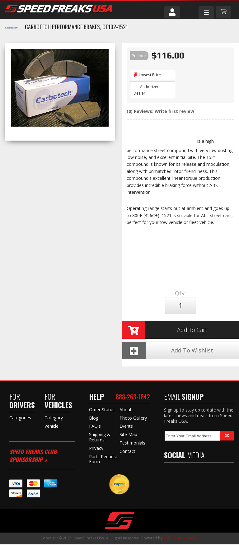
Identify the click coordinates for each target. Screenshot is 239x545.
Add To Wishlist (167, 351)
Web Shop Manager (180, 539)
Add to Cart (164, 330)
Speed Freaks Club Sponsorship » (33, 456)
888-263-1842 (133, 398)
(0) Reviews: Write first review (160, 111)
